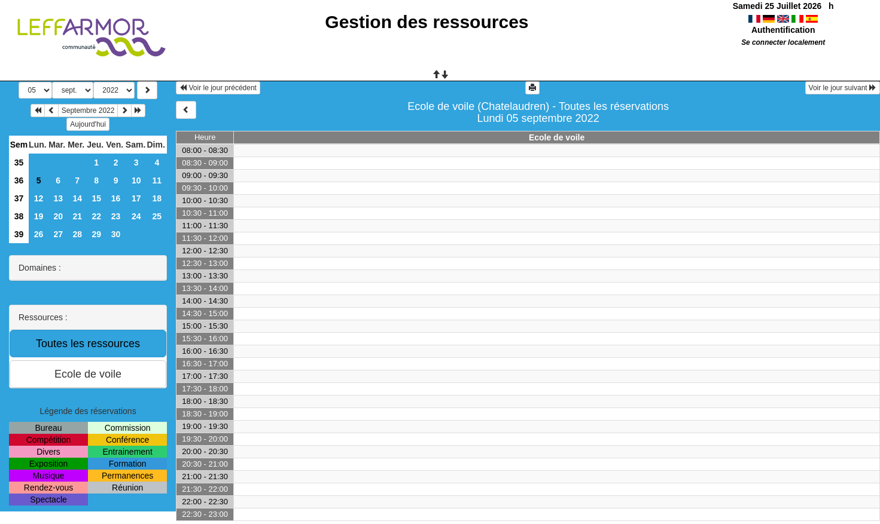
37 (19, 198)
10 (136, 180)
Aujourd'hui (88, 124)
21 (77, 216)
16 (116, 198)
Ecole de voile (556, 137)
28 (77, 234)
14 (77, 198)
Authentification (783, 30)
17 (136, 198)
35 (19, 162)
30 (116, 234)
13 (58, 198)
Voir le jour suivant (842, 88)
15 (96, 198)
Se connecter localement (783, 42)
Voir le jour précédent (218, 88)
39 (19, 234)
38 (19, 216)
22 (96, 216)
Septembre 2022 (88, 110)
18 (157, 198)
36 (19, 180)
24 (136, 216)
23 (116, 216)
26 (39, 234)
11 (157, 180)
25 (157, 216)
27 (58, 234)
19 (39, 216)
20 (58, 216)
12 (39, 198)
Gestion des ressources (426, 22)
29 (96, 234)
